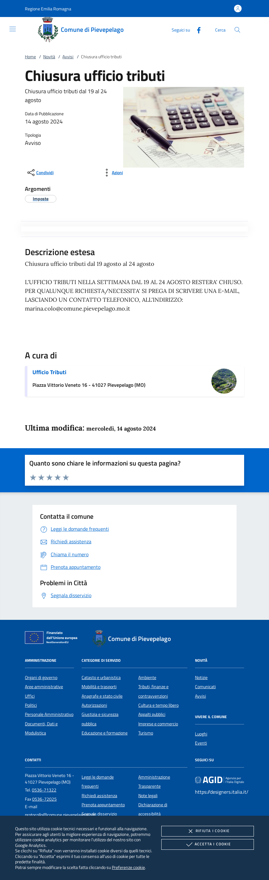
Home (30, 56)
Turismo (145, 732)
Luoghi (201, 733)
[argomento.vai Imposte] (41, 198)
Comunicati (205, 686)
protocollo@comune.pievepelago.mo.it (60, 814)
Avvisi (67, 56)
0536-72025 (44, 799)
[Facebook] (196, 29)
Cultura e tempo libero (158, 705)
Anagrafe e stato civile (102, 696)
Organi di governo (41, 677)
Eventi (201, 743)
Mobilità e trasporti (99, 686)
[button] (48, 8)
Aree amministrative (44, 686)
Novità (49, 56)
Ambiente (147, 677)
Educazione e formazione (105, 732)
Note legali (147, 795)
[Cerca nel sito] (237, 30)
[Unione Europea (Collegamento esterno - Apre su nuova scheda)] (53, 639)
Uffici (30, 696)
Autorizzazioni (94, 705)
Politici (31, 705)
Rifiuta (208, 831)
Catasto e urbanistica (101, 677)
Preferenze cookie (128, 867)
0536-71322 (44, 789)
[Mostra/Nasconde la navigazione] (12, 29)
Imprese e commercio (158, 723)
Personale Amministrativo (49, 714)
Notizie (201, 677)
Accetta (208, 844)
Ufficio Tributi (49, 372)
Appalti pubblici (151, 714)
